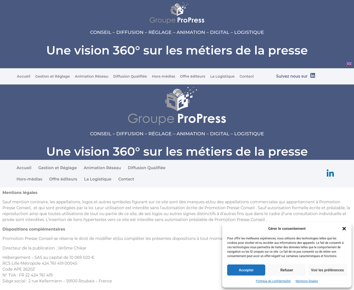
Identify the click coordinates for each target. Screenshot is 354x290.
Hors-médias (163, 76)
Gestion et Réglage (52, 76)
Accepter (246, 270)
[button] (344, 228)
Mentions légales (306, 281)
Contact (247, 76)
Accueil (23, 76)
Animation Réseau (91, 76)
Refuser (286, 270)
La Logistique (222, 76)
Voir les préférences (327, 270)
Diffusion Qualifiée (130, 76)
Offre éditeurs (192, 76)
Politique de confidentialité (273, 281)
